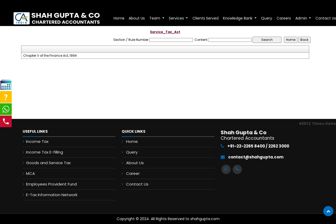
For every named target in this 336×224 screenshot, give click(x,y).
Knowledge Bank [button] (238, 18)
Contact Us (138, 183)
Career (133, 173)
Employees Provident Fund (47, 184)
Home (119, 18)
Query (266, 18)
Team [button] (155, 18)
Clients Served (205, 18)
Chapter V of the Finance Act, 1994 (50, 56)
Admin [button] (301, 18)
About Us (137, 18)
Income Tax (33, 141)
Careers (284, 18)
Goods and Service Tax (44, 162)
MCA (26, 173)
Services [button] (177, 18)
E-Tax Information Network (47, 194)
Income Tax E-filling (40, 152)
